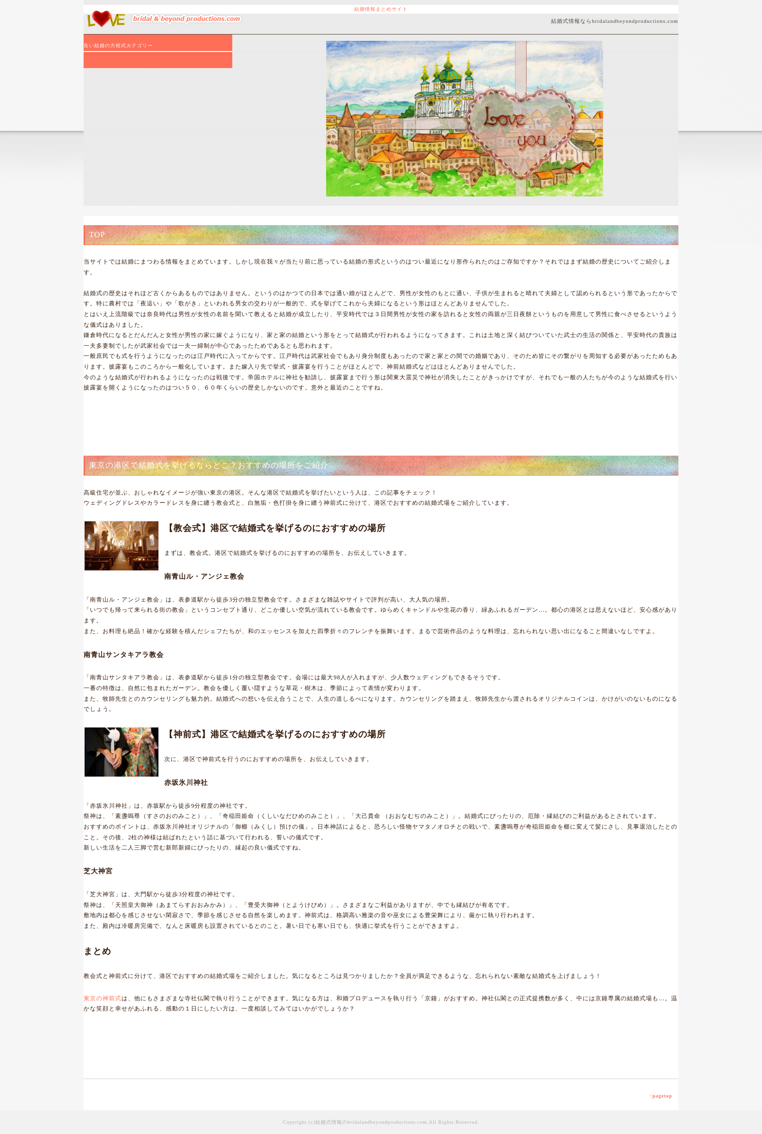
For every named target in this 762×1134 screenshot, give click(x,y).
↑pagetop (660, 1096)
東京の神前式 (102, 998)
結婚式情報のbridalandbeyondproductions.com (371, 1122)
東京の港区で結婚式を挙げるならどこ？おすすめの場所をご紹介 (209, 465)
